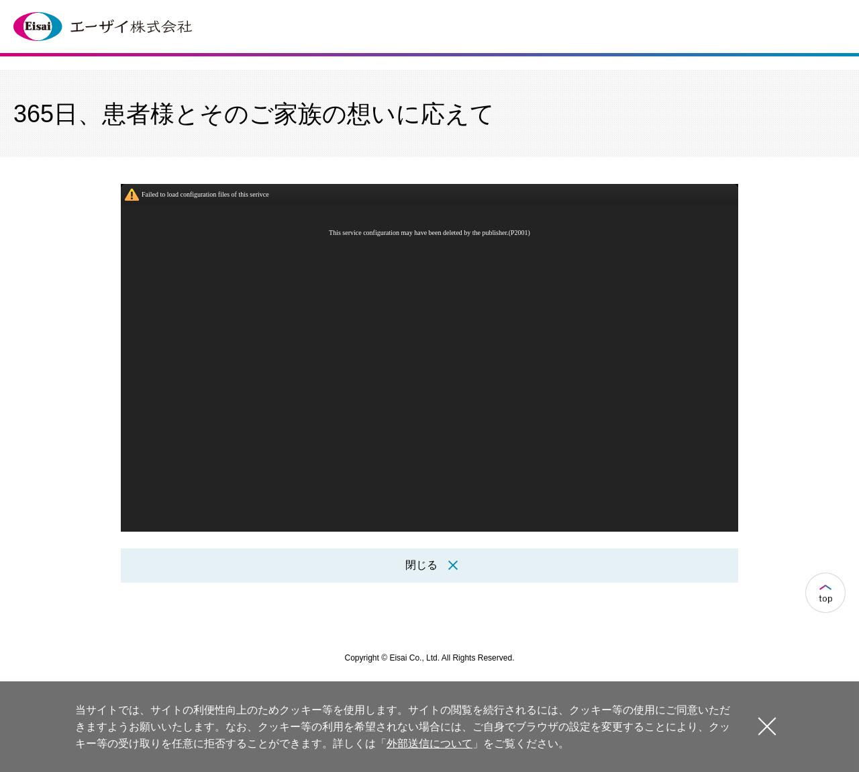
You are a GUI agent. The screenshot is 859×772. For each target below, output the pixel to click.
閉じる (767, 726)
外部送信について (429, 743)
